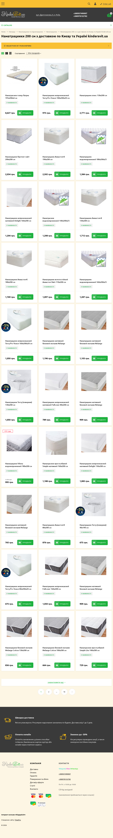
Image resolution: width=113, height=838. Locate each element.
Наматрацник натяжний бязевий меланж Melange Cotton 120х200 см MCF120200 (93, 405)
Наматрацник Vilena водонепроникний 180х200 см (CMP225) (18, 466)
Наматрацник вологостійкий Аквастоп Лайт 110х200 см (55, 280)
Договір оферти (37, 782)
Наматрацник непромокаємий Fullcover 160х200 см (56, 587)
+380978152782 (80, 16)
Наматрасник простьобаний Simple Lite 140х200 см (92, 649)
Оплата (33, 772)
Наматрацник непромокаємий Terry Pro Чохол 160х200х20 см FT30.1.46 (18, 343)
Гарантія (33, 776)
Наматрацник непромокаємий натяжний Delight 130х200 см (93, 464)
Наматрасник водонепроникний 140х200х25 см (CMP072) (56, 221)
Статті (32, 785)
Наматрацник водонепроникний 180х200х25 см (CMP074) (93, 159)
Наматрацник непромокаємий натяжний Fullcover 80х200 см (56, 403)
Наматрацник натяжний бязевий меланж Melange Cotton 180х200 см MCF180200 (56, 343)
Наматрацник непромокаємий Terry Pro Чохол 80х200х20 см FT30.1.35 (18, 589)
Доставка (34, 769)
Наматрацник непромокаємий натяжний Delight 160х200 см (18, 219)
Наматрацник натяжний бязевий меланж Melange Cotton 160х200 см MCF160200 (93, 343)
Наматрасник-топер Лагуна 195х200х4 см (17, 96)
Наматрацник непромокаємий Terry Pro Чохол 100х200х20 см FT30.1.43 (56, 98)
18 (64, 692)
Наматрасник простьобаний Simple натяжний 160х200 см (55, 464)
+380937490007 (80, 13)
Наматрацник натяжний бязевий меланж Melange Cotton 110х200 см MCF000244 (93, 589)
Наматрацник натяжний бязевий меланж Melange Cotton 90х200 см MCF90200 (17, 527)
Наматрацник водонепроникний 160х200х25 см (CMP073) (93, 282)
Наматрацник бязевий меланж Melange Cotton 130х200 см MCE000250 (18, 650)
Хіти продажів (33, 53)
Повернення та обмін (39, 779)
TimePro (18, 820)
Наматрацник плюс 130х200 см (93, 95)
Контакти (34, 789)
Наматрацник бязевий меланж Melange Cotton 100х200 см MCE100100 (56, 650)
